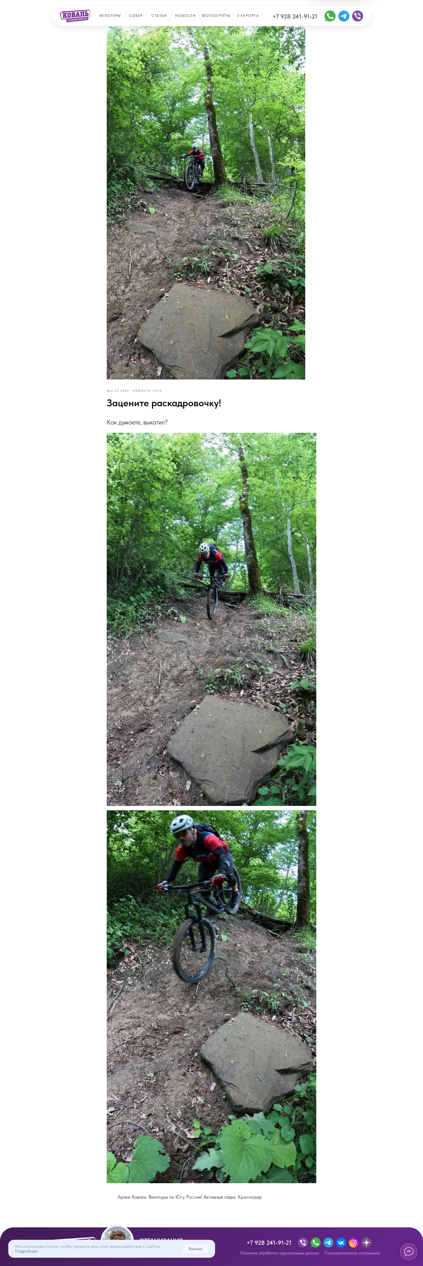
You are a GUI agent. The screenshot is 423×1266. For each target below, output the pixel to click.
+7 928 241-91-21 (294, 16)
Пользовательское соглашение (352, 1253)
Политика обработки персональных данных (279, 1253)
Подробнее (26, 1251)
